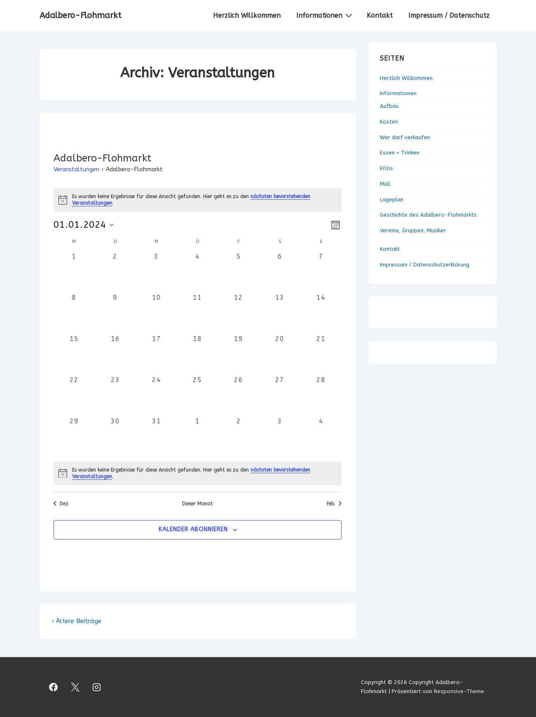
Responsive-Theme (459, 691)
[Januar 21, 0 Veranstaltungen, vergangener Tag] (321, 354)
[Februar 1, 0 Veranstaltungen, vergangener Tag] (197, 437)
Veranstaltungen (76, 169)
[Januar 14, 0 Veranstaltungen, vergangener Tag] (321, 313)
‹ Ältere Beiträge (76, 621)
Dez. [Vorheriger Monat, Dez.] (62, 504)
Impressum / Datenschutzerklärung (424, 265)
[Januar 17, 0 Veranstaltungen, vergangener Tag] (156, 354)
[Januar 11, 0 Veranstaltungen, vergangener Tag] (197, 313)
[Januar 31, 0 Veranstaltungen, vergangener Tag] (156, 437)
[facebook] (53, 687)
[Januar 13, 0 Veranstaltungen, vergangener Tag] (279, 313)
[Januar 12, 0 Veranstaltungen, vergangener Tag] (238, 313)
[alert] (198, 473)
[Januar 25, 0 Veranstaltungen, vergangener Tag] (197, 395)
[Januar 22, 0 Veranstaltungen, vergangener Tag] (74, 395)
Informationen (325, 15)
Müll (385, 184)
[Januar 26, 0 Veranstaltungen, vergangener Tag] (238, 395)
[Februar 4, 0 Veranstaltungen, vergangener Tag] (321, 437)
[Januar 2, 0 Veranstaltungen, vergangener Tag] (115, 272)
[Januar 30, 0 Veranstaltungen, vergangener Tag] (115, 437)
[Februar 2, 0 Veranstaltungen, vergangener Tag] (238, 437)
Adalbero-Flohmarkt (80, 15)
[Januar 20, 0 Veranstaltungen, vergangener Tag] (279, 354)
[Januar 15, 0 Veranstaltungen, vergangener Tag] (74, 354)
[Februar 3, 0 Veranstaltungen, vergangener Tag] (279, 437)
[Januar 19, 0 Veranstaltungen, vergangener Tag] (238, 354)
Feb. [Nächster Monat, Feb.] (334, 504)
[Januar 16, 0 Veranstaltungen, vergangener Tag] (115, 354)
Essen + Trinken (399, 152)
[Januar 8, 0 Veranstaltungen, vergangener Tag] (74, 313)
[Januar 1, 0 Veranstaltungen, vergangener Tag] (74, 272)
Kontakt (380, 15)
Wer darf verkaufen (405, 137)
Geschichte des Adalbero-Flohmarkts (428, 215)
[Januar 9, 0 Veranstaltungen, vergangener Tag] (115, 313)
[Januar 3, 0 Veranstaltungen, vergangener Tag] (156, 272)
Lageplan (391, 199)
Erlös (386, 168)
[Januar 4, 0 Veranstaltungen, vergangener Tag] (197, 272)
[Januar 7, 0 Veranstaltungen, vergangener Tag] (321, 272)
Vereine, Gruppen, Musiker (413, 230)
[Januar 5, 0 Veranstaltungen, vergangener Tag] (238, 272)
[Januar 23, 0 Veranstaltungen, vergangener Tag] (115, 395)
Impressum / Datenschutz (448, 15)
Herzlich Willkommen (247, 15)
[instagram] (97, 687)
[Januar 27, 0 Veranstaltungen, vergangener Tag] (279, 395)
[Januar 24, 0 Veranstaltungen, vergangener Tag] (156, 395)
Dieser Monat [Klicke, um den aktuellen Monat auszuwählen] (197, 504)
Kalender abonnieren (193, 529)
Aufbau (389, 106)
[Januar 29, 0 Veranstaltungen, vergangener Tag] (74, 437)
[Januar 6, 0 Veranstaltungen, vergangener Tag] (279, 272)
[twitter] (75, 687)
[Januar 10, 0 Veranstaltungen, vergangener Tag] (156, 313)
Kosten (389, 122)
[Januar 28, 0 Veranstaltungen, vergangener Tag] (321, 395)
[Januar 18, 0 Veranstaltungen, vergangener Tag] (197, 354)
